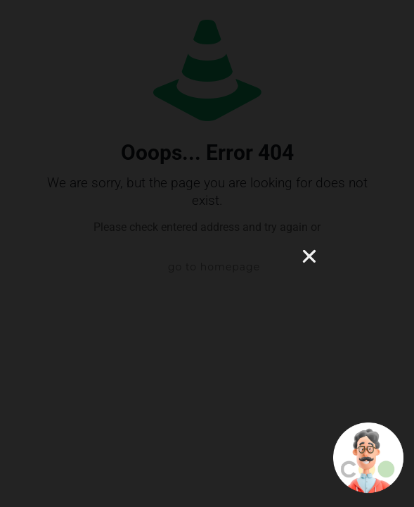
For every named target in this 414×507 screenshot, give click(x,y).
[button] (309, 256)
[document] (207, 253)
